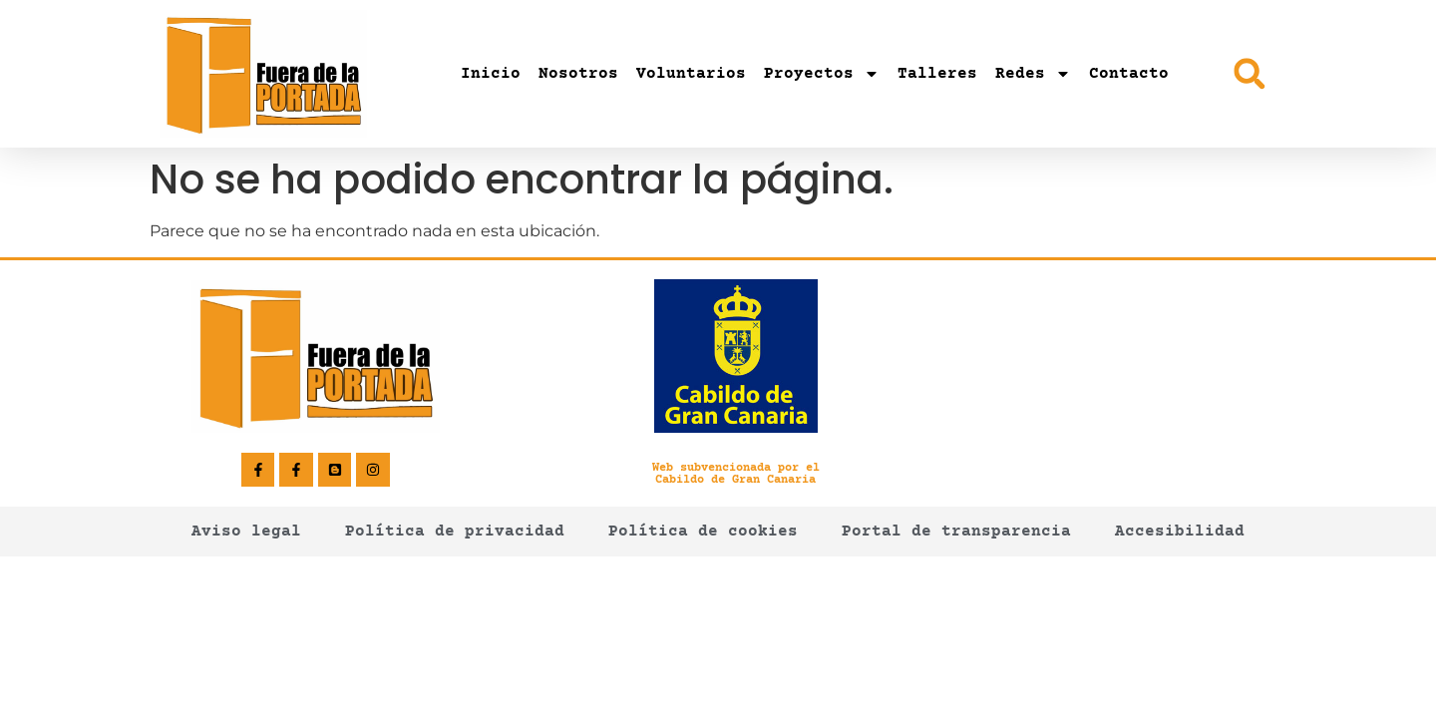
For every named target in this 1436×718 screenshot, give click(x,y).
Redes (1033, 74)
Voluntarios (691, 74)
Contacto (1129, 74)
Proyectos (822, 74)
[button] (1249, 73)
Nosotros (578, 74)
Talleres (937, 74)
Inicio (491, 74)
